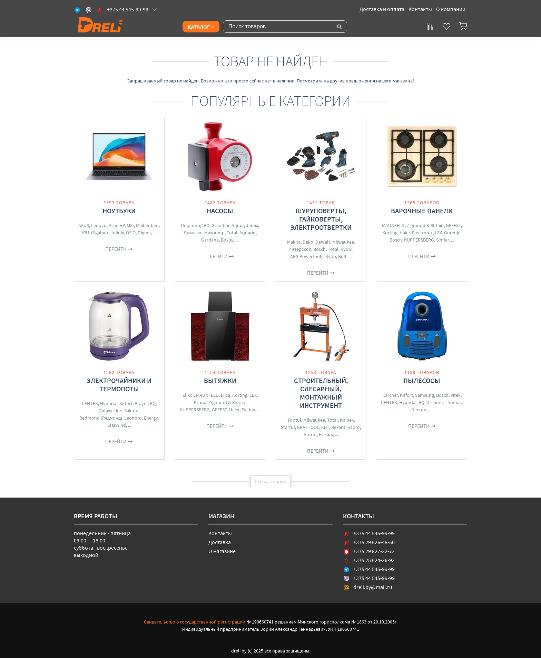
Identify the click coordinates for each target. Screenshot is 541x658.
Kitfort (125, 403)
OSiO (131, 232)
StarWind (116, 425)
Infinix (117, 232)
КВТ (325, 427)
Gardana (210, 240)
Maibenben (147, 225)
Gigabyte (100, 232)
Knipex (347, 420)
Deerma (419, 409)
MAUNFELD (393, 225)
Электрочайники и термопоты (119, 384)
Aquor (238, 225)
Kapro (353, 427)
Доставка (219, 542)
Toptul (294, 420)
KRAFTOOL (308, 427)
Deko (308, 242)
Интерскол (299, 249)
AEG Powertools (306, 256)
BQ (153, 403)
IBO (205, 225)
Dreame (434, 402)
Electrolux (422, 232)
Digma (144, 232)
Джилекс (193, 232)
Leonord (133, 418)
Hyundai (108, 403)
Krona (200, 402)
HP (122, 225)
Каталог (201, 26)
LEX (438, 232)
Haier (405, 232)
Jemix (252, 225)
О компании (450, 9)
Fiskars (326, 434)
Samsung (424, 395)
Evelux (248, 409)
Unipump (190, 225)
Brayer (141, 403)
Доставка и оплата (382, 9)
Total (232, 232)
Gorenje (452, 232)
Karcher (390, 395)
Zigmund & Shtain (425, 225)
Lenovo (99, 225)
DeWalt (322, 242)
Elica (225, 395)
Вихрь (227, 240)
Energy (151, 418)
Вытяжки (220, 380)
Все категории (270, 481)
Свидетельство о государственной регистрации (194, 622)
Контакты (420, 9)
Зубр (330, 256)
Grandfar (220, 225)
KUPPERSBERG (419, 240)
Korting (389, 232)
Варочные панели (422, 210)
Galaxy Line (110, 410)
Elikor (188, 395)
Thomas (453, 402)
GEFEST (453, 225)
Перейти (119, 249)
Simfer (442, 240)
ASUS (83, 225)
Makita (294, 242)
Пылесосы (421, 380)
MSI (130, 225)
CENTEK (90, 403)
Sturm (310, 434)
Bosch (319, 249)
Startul (288, 427)
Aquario (247, 232)
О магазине (222, 551)
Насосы (220, 210)
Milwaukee (343, 242)
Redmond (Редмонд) (100, 418)
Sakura (131, 410)
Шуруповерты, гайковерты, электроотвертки (321, 219)
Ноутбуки (119, 210)
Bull (342, 256)
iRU (85, 232)
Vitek (456, 395)
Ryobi (346, 249)
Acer (113, 225)
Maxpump (214, 232)
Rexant (338, 427)
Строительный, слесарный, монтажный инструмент (321, 393)
